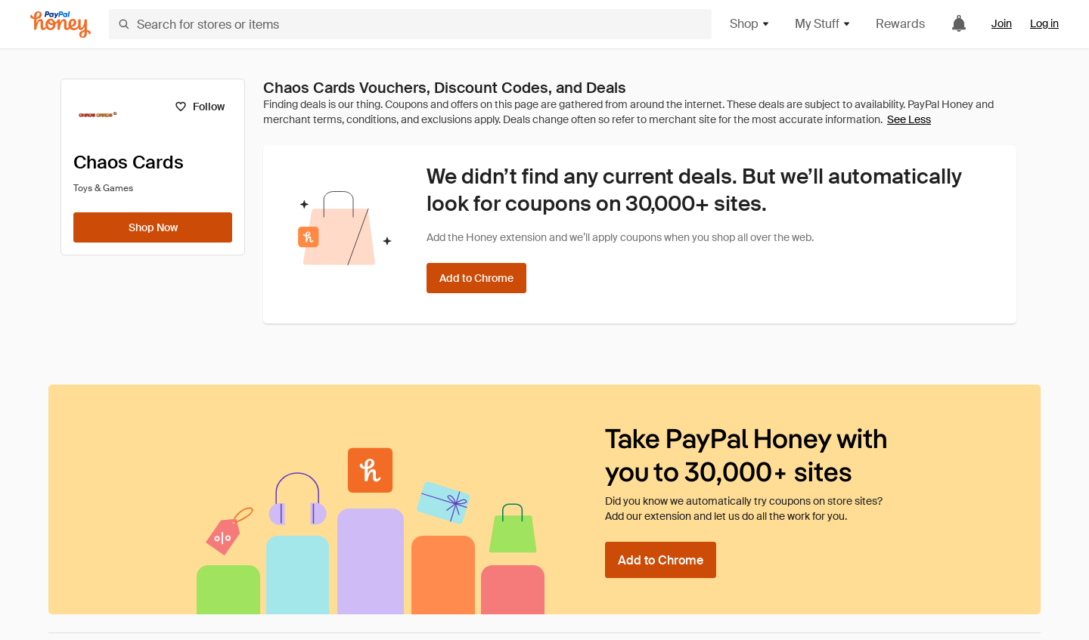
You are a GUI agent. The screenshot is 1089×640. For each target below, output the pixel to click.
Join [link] (1001, 23)
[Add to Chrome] (476, 278)
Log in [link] (1044, 23)
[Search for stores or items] (410, 24)
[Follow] (199, 106)
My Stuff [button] (823, 24)
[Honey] (60, 24)
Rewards (900, 24)
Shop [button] (750, 24)
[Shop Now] (152, 227)
